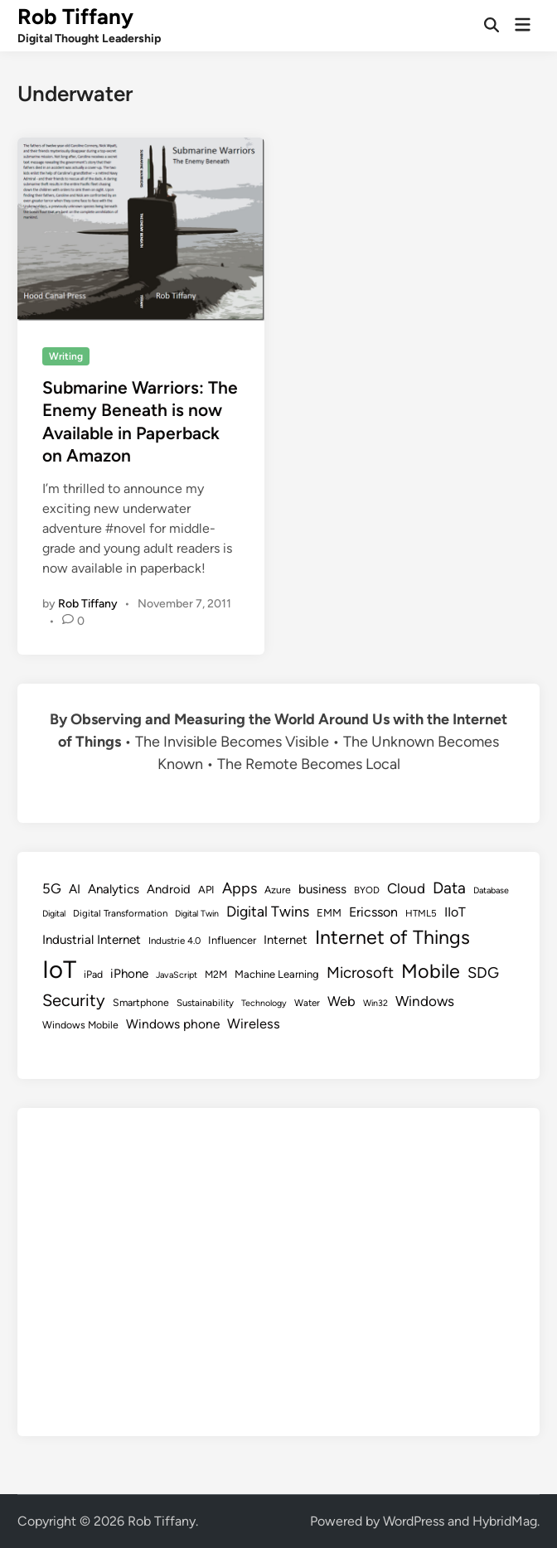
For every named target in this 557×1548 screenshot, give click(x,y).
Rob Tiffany (75, 16)
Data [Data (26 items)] (449, 887)
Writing (66, 356)
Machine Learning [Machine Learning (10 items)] (277, 974)
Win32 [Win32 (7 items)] (375, 1003)
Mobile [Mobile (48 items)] (430, 971)
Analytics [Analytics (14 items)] (113, 889)
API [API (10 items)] (206, 889)
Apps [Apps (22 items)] (239, 888)
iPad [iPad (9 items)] (93, 974)
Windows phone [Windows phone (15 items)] (173, 1024)
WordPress (413, 1521)
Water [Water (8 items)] (307, 1003)
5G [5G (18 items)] (51, 888)
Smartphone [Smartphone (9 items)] (141, 1002)
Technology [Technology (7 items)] (264, 1003)
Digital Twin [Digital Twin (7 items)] (197, 913)
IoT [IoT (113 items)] (59, 969)
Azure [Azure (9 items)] (277, 889)
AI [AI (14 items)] (74, 889)
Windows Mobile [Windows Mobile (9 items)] (80, 1024)
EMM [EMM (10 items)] (329, 913)
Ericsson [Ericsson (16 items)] (373, 912)
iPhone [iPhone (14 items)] (129, 973)
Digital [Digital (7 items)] (53, 913)
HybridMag (504, 1521)
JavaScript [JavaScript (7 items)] (176, 975)
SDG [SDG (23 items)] (483, 973)
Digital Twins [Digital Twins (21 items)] (267, 911)
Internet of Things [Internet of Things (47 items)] (392, 937)
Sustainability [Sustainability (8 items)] (205, 1003)
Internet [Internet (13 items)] (286, 939)
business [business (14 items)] (322, 889)
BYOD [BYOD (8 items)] (367, 890)
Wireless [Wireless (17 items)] (253, 1023)
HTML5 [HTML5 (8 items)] (421, 913)
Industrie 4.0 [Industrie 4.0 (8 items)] (174, 940)
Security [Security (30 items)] (73, 1000)
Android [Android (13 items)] (169, 889)
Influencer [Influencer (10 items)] (232, 940)
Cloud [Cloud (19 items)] (406, 888)
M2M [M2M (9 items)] (216, 974)
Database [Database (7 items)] (491, 890)
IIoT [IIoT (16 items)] (455, 912)
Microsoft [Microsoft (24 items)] (360, 972)
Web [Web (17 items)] (341, 1001)
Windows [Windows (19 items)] (424, 1001)
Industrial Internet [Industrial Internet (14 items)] (91, 939)
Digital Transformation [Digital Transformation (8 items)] (120, 913)
